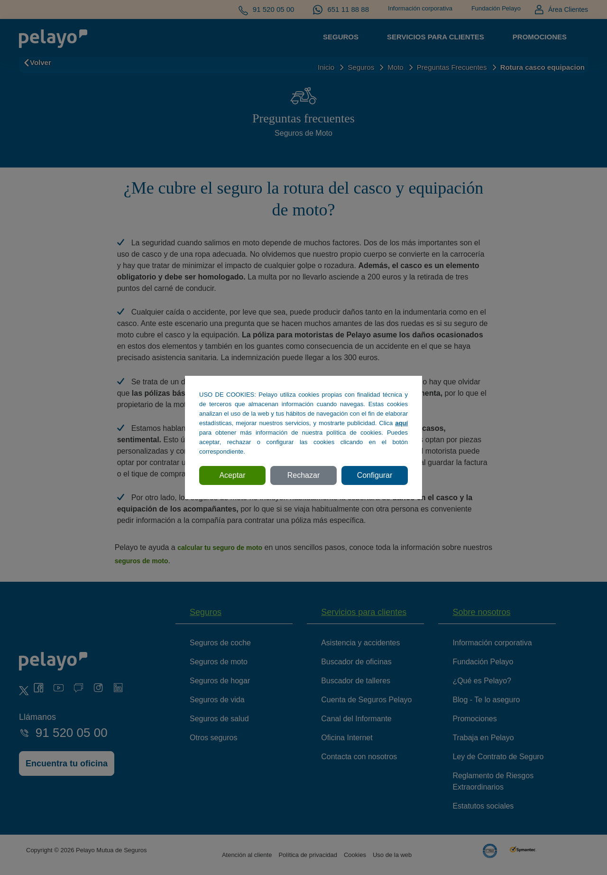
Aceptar (232, 475)
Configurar (375, 475)
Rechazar (303, 475)
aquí (401, 423)
